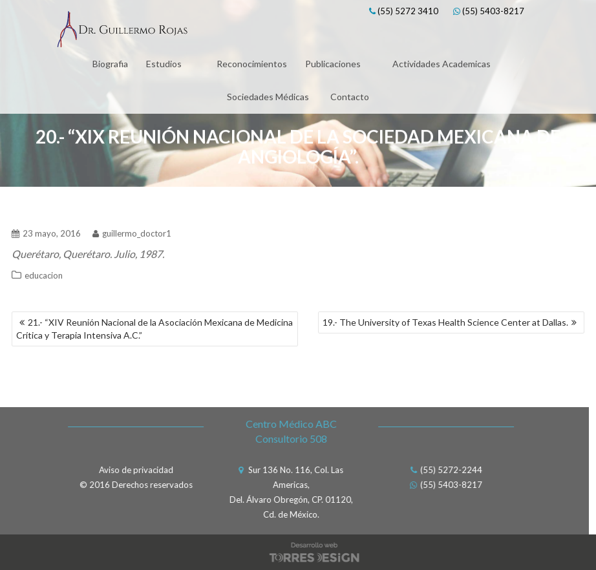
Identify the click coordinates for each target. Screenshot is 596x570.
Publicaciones (333, 63)
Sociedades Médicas (268, 96)
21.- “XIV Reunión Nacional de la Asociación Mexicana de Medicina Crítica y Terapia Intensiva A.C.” (154, 329)
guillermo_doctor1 (131, 231)
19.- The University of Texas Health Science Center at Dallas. (445, 322)
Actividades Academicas (441, 63)
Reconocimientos (252, 63)
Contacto (349, 96)
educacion (44, 273)
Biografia (110, 63)
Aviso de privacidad (133, 470)
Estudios (164, 63)
